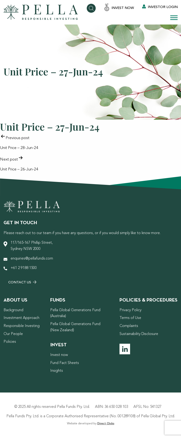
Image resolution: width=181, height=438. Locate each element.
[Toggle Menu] (174, 17)
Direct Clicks (105, 423)
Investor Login (160, 6)
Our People (13, 334)
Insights (56, 371)
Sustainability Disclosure (138, 334)
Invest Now (119, 8)
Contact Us (22, 282)
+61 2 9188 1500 (24, 268)
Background (13, 310)
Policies (10, 342)
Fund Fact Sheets (64, 363)
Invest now (59, 355)
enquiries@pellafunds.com (32, 258)
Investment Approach (21, 318)
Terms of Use (130, 318)
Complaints (128, 326)
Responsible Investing (22, 326)
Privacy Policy (130, 310)
